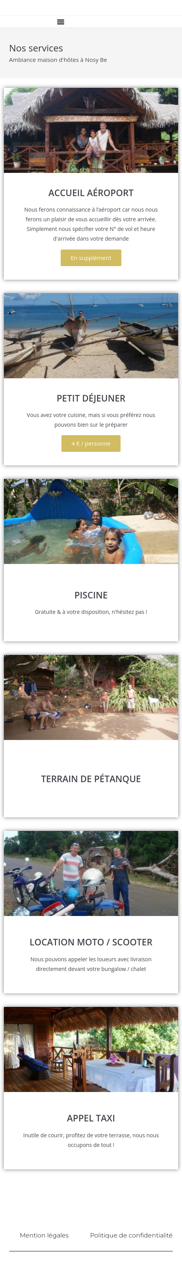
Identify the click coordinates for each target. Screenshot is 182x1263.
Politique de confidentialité (131, 1235)
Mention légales (44, 1235)
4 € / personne (91, 443)
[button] (60, 21)
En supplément (91, 257)
